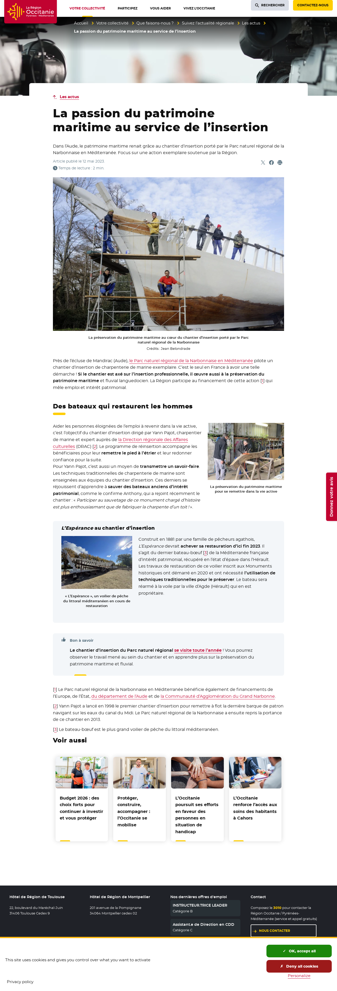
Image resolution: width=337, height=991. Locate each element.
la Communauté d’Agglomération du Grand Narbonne (218, 696)
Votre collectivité (112, 23)
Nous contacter (274, 931)
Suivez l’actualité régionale (208, 23)
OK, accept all (299, 951)
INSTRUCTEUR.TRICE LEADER (200, 905)
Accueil (81, 23)
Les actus (251, 23)
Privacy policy (20, 981)
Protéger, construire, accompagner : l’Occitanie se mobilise (133, 811)
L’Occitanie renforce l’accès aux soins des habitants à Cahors (255, 808)
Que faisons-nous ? (155, 23)
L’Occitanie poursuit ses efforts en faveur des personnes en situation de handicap (197, 815)
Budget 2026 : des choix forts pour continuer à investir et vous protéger (81, 808)
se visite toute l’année (198, 650)
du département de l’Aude (119, 696)
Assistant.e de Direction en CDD (203, 924)
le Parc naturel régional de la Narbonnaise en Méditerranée (191, 360)
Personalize (299, 975)
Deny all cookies (299, 966)
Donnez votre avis (331, 497)
